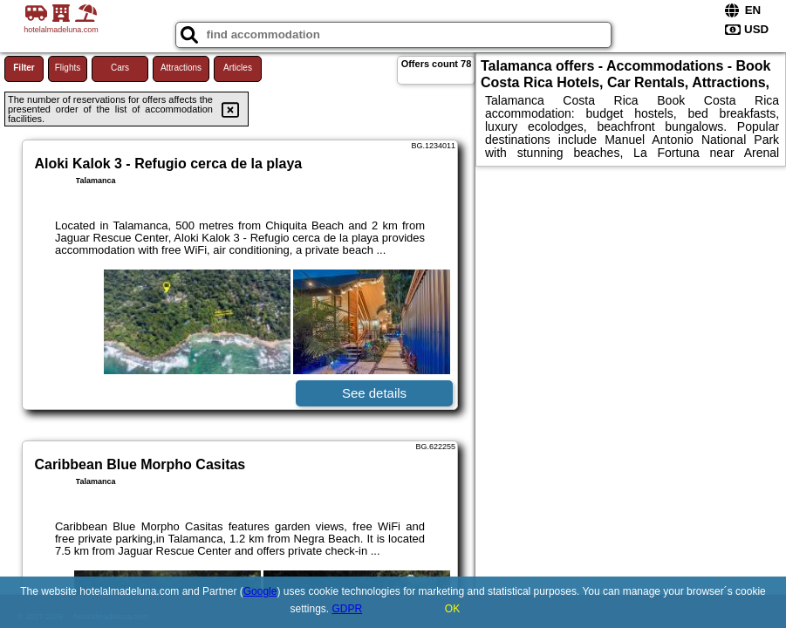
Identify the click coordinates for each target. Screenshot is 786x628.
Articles (237, 67)
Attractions (181, 67)
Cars (120, 67)
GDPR (347, 609)
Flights (67, 67)
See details (374, 393)
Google (260, 591)
